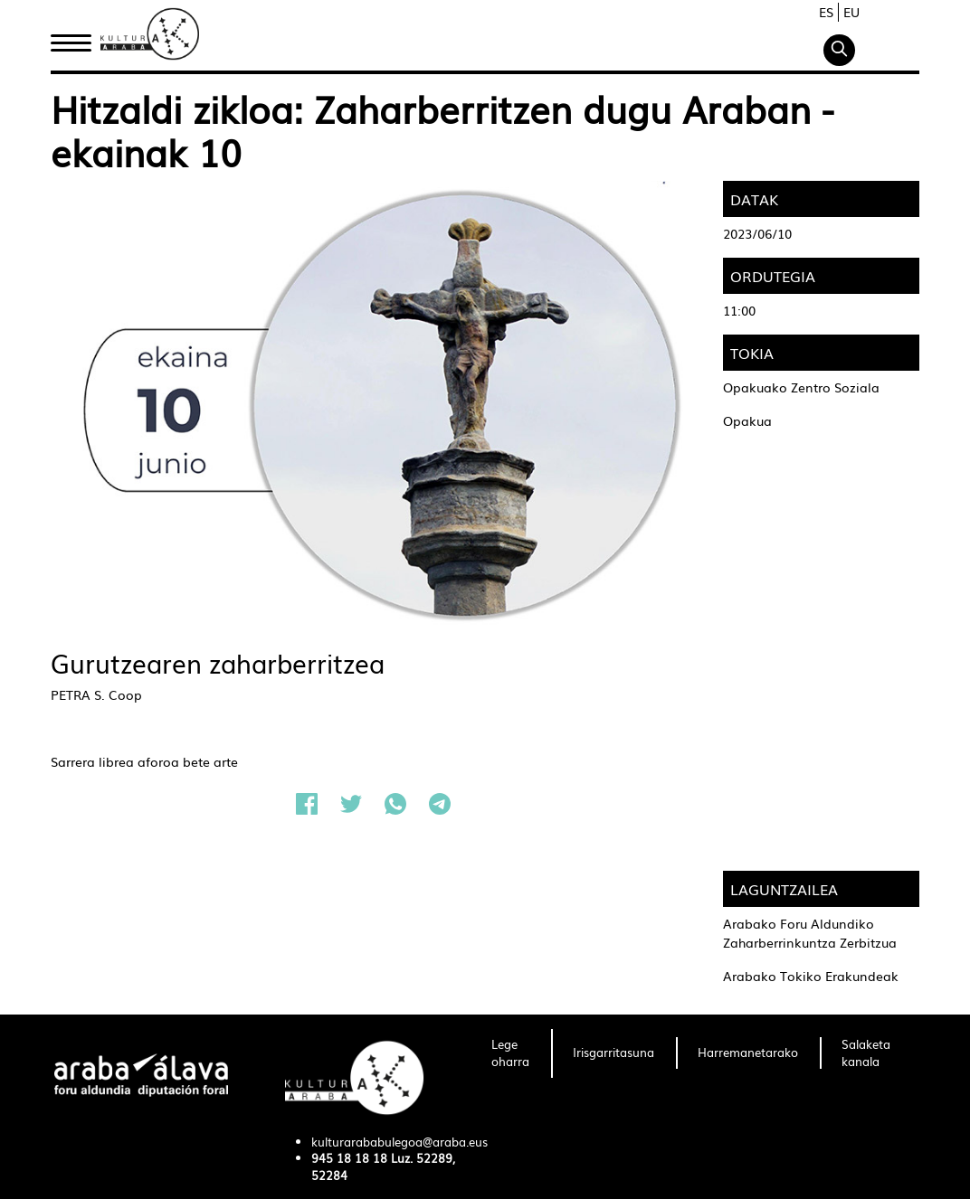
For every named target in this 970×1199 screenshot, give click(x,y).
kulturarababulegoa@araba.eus (399, 1141)
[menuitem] (510, 1053)
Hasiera (78, 39)
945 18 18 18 (349, 1157)
